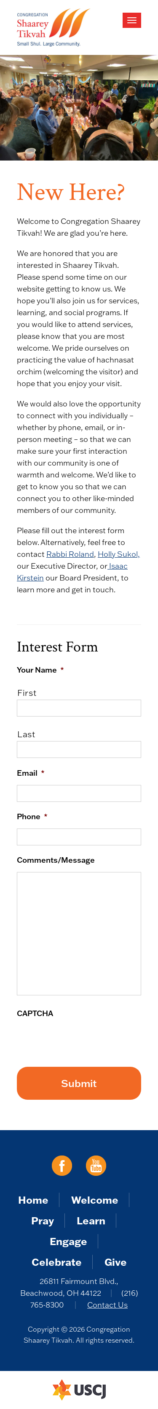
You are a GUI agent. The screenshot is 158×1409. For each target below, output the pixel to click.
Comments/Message (56, 860)
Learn (91, 1220)
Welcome (94, 1199)
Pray (42, 1220)
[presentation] (81, 1041)
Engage (68, 1241)
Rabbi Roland (70, 554)
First (26, 692)
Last (26, 734)
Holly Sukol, (119, 554)
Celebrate (57, 1261)
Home (33, 1199)
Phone (32, 816)
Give (115, 1261)
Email (31, 773)
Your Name (40, 670)
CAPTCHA (35, 1013)
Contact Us (107, 1305)
